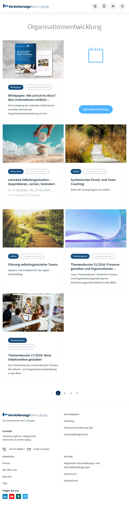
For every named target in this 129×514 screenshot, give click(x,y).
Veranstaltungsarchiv (76, 434)
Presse (6, 463)
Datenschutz (71, 480)
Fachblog (69, 421)
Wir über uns (10, 469)
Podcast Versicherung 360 (78, 427)
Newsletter (9, 456)
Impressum (70, 473)
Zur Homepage (26, 6)
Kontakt (68, 456)
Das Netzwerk (71, 414)
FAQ (5, 483)
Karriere (7, 476)
